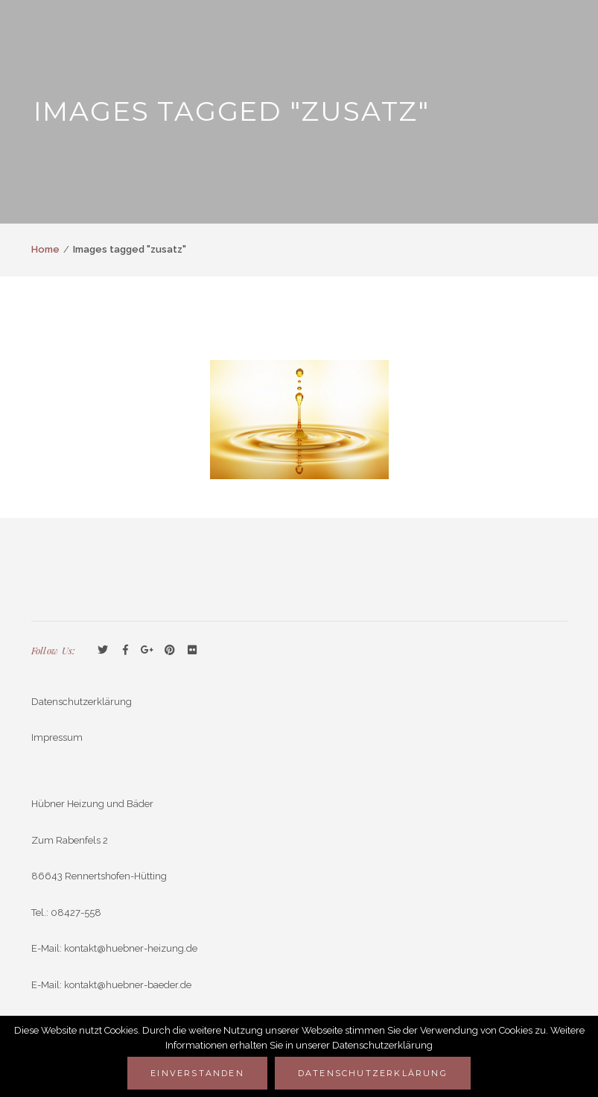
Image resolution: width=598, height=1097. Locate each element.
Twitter (103, 651)
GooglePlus (147, 651)
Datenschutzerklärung (81, 701)
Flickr (192, 651)
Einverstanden (197, 1073)
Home (45, 249)
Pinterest (170, 651)
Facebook (125, 651)
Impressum (57, 737)
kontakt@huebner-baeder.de (127, 984)
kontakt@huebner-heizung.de (130, 948)
